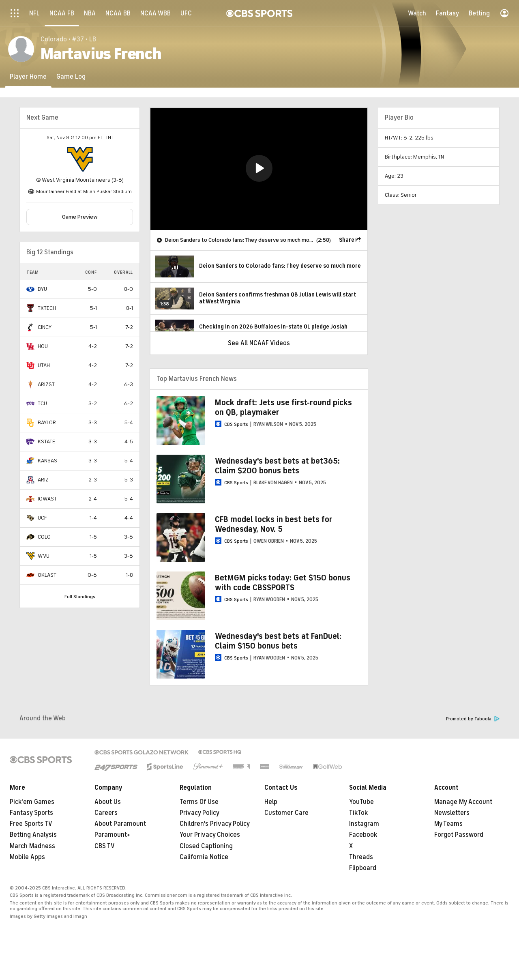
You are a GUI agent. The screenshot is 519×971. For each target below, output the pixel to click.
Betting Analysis (33, 835)
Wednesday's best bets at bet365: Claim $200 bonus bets (277, 465)
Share (346, 239)
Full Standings (79, 596)
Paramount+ (112, 835)
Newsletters (452, 813)
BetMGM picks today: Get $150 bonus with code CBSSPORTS (282, 582)
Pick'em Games (32, 802)
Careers (106, 813)
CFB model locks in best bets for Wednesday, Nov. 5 (273, 524)
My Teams (448, 824)
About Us (107, 802)
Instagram (364, 824)
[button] (259, 168)
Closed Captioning (206, 846)
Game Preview (80, 216)
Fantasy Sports (31, 813)
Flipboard (362, 868)
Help (270, 802)
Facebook (363, 835)
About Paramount (120, 824)
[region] (258, 169)
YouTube (361, 802)
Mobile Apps (27, 857)
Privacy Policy (199, 813)
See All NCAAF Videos (259, 343)
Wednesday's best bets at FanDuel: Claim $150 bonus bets (278, 641)
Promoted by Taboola (473, 719)
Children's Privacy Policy (215, 824)
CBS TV (104, 846)
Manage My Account (463, 802)
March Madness (32, 846)
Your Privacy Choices (210, 835)
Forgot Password (458, 835)
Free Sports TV (31, 824)
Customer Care (286, 813)
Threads (361, 857)
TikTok (358, 813)
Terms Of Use (199, 802)
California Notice (204, 857)
